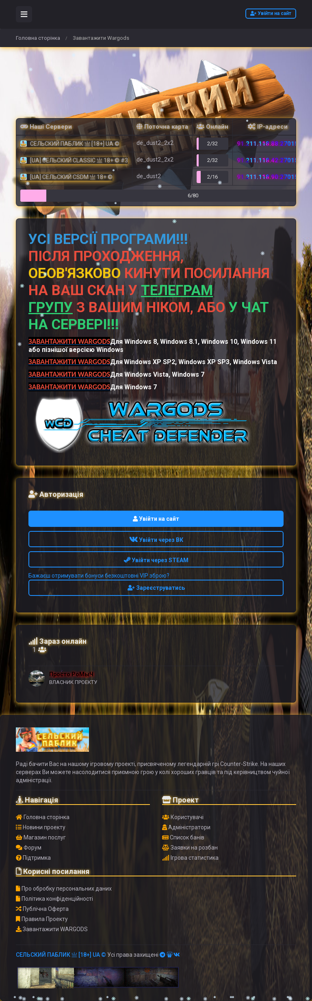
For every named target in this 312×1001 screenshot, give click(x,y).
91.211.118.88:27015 (267, 143)
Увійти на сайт (270, 13)
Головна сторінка (38, 38)
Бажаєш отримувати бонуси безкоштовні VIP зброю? (98, 575)
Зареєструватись (156, 588)
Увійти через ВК (156, 540)
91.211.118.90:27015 (267, 177)
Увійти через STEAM (156, 560)
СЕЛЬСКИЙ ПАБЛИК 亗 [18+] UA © (61, 954)
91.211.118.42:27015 (267, 160)
